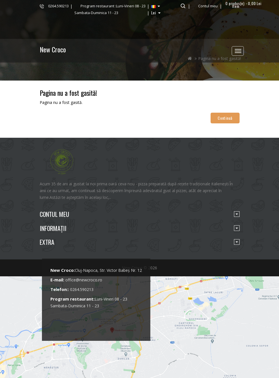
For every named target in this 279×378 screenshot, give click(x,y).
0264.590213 (58, 5)
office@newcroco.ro (83, 280)
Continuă (225, 118)
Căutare (182, 6)
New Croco (53, 49)
